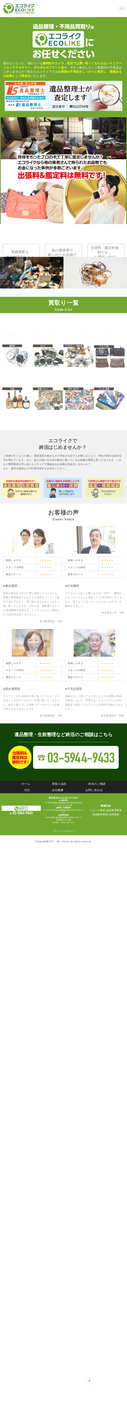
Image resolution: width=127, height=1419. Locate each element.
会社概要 (58, 790)
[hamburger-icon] (121, 8)
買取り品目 (59, 783)
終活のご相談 (97, 783)
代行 (27, 790)
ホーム (25, 783)
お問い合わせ (94, 790)
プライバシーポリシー (63, 831)
